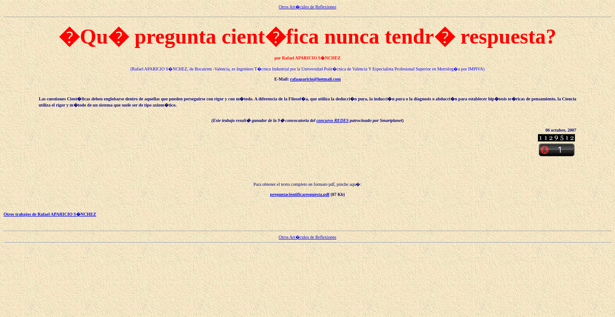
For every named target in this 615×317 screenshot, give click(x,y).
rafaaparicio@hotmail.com (315, 79)
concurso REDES (333, 120)
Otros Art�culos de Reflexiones (307, 6)
